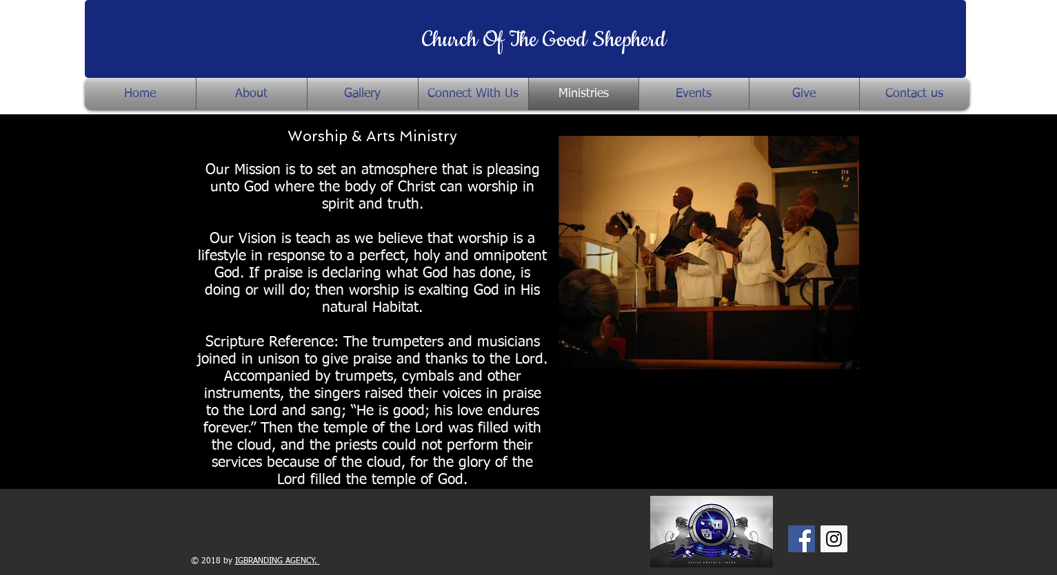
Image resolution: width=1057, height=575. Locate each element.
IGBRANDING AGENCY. (277, 561)
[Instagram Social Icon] (834, 538)
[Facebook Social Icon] (801, 538)
